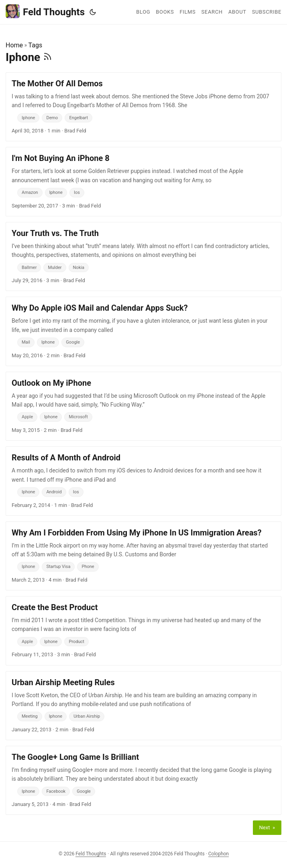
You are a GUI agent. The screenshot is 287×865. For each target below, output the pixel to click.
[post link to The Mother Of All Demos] (143, 107)
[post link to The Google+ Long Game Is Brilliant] (143, 780)
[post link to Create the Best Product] (143, 630)
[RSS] (47, 57)
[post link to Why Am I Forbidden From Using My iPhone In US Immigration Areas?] (143, 556)
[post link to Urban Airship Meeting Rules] (143, 706)
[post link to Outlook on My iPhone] (143, 406)
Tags (35, 45)
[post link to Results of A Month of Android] (143, 481)
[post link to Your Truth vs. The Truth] (143, 256)
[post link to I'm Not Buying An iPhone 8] (143, 181)
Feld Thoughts (45, 11)
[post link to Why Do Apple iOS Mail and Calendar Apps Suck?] (143, 331)
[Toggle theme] (93, 12)
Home (14, 45)
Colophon (218, 854)
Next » (267, 827)
